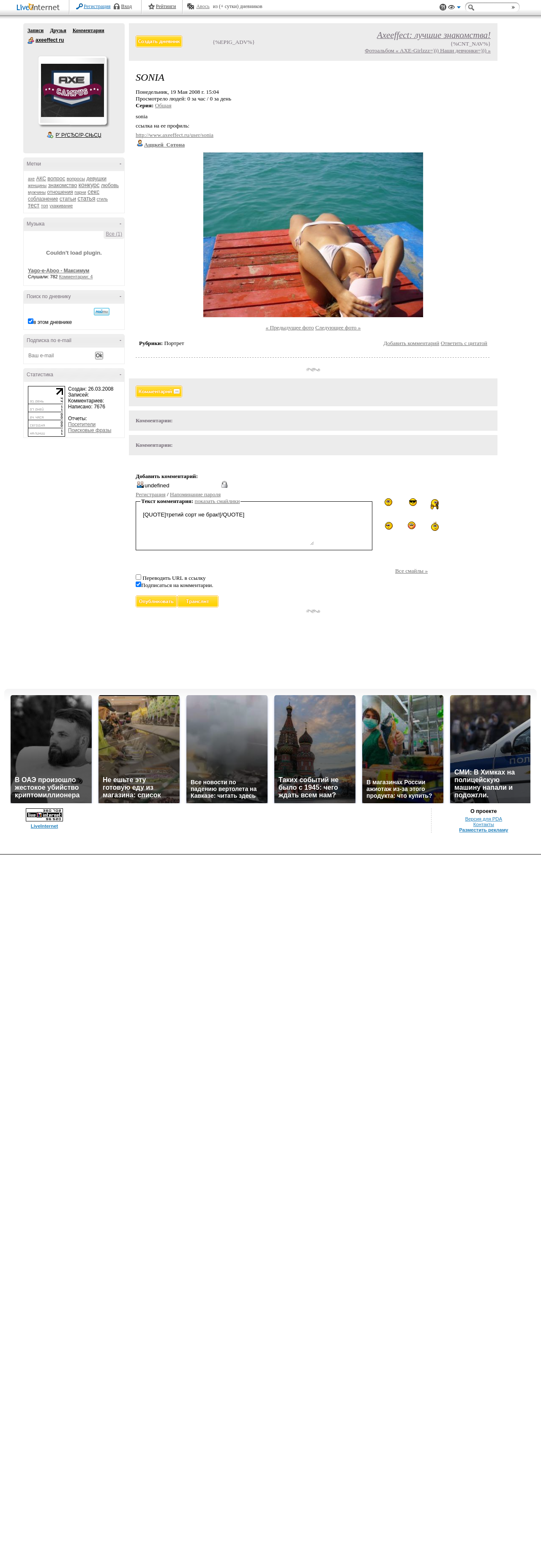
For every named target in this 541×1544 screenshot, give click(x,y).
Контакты (483, 824)
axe (31, 179)
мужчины (37, 192)
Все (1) (114, 234)
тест (33, 205)
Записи (35, 30)
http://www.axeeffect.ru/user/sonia (174, 135)
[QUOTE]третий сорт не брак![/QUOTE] (227, 527)
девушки (96, 179)
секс (93, 191)
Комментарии (88, 30)
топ (44, 205)
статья (86, 198)
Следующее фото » (338, 327)
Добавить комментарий (411, 343)
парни (80, 192)
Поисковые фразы (89, 430)
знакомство (62, 185)
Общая (163, 105)
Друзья (58, 30)
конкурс (89, 185)
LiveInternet (40, 7)
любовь (110, 185)
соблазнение (43, 199)
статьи (68, 199)
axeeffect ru (30, 40)
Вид (454, 8)
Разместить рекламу (483, 829)
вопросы (76, 178)
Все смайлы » (411, 571)
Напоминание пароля (195, 494)
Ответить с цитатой (464, 343)
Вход (126, 6)
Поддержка (443, 7)
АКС (41, 179)
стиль (102, 199)
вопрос (56, 178)
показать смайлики (217, 501)
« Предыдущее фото (290, 327)
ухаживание (61, 206)
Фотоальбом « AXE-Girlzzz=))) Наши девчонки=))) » (428, 50)
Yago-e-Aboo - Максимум (59, 271)
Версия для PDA (483, 818)
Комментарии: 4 (76, 276)
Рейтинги (166, 6)
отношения (60, 192)
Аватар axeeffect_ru (72, 90)
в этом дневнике (52, 322)
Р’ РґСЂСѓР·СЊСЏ (78, 135)
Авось (202, 6)
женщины (37, 185)
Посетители (82, 424)
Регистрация (97, 6)
